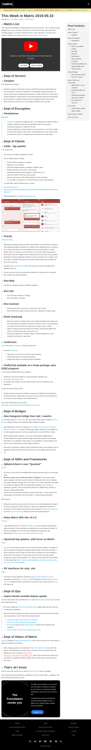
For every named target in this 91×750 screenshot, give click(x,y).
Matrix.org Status (17, 735)
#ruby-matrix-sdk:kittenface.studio (32, 533)
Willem (3, 572)
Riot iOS (74, 54)
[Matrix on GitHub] (30, 741)
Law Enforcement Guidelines (45, 731)
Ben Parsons (30, 19)
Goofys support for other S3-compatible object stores (23, 630)
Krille (3, 372)
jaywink (3, 640)
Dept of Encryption (74, 38)
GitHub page (17, 533)
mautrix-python (21, 419)
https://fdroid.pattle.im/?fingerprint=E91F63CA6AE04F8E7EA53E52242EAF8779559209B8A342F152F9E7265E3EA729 (31, 189)
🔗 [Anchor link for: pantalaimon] (2, 114)
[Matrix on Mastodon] (40, 741)
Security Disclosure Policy (17, 727)
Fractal (73, 49)
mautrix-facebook (32, 620)
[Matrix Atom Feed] (61, 741)
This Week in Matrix (17, 19)
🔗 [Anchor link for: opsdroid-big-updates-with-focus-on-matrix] (2, 539)
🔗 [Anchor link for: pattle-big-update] (2, 146)
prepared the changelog (20, 266)
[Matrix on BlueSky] (45, 741)
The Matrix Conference (26, 10)
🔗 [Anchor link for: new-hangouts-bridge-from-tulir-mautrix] (2, 416)
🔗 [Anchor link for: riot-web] (2, 281)
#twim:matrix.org (34, 671)
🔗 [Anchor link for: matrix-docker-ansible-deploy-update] (2, 596)
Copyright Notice (45, 746)
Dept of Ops (71, 106)
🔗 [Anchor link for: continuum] (2, 342)
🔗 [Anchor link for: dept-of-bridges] (2, 412)
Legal (17, 731)
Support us (37, 712)
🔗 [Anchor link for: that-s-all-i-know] (2, 668)
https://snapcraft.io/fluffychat (12, 379)
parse (30, 557)
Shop (45, 723)
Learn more (64, 10)
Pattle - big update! (77, 46)
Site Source (45, 735)
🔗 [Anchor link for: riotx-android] (2, 317)
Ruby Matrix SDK (31, 526)
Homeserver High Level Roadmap (36, 35)
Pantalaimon (11, 122)
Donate (17, 723)
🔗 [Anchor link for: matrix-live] (2, 24)
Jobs (73, 735)
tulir (2, 419)
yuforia (3, 345)
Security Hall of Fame (45, 727)
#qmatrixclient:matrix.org (49, 509)
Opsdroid (6, 547)
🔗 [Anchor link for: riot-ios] (2, 291)
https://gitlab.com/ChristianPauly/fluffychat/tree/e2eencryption (20, 405)
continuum (17, 345)
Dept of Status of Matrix (75, 114)
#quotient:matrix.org (16, 511)
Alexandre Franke (7, 240)
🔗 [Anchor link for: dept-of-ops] (2, 592)
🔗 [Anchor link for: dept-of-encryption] (2, 109)
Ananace (4, 521)
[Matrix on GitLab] (35, 741)
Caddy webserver (29, 625)
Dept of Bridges (73, 72)
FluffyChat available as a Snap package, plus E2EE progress (79, 66)
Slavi (30, 599)
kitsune (3, 467)
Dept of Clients (72, 44)
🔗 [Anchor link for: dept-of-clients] (2, 142)
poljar (6, 117)
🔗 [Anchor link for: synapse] (2, 81)
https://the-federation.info (23, 640)
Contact (73, 731)
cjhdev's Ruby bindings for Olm (41, 577)
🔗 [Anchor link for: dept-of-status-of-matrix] (2, 637)
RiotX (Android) (76, 59)
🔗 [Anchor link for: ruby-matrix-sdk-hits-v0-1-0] (2, 518)
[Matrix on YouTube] (56, 741)
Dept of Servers (73, 32)
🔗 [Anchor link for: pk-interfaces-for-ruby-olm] (2, 569)
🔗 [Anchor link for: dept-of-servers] (2, 76)
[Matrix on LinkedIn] (50, 741)
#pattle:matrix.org (29, 196)
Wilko (3, 150)
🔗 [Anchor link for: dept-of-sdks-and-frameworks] (2, 460)
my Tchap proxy (24, 579)
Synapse (74, 35)
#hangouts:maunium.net (11, 429)
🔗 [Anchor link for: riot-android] (2, 304)
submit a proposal (81, 10)
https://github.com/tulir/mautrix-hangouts (42, 427)
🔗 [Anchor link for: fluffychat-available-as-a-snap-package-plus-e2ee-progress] (2, 365)
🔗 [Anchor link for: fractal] (2, 236)
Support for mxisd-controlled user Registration (21, 622)
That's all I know (73, 117)
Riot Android (75, 56)
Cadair (3, 543)
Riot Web (74, 51)
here (18, 196)
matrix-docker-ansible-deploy (45, 599)
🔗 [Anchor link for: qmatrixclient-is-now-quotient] (2, 464)
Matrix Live (71, 29)
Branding (74, 723)
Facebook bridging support (15, 620)
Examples (10, 625)
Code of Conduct (73, 727)
